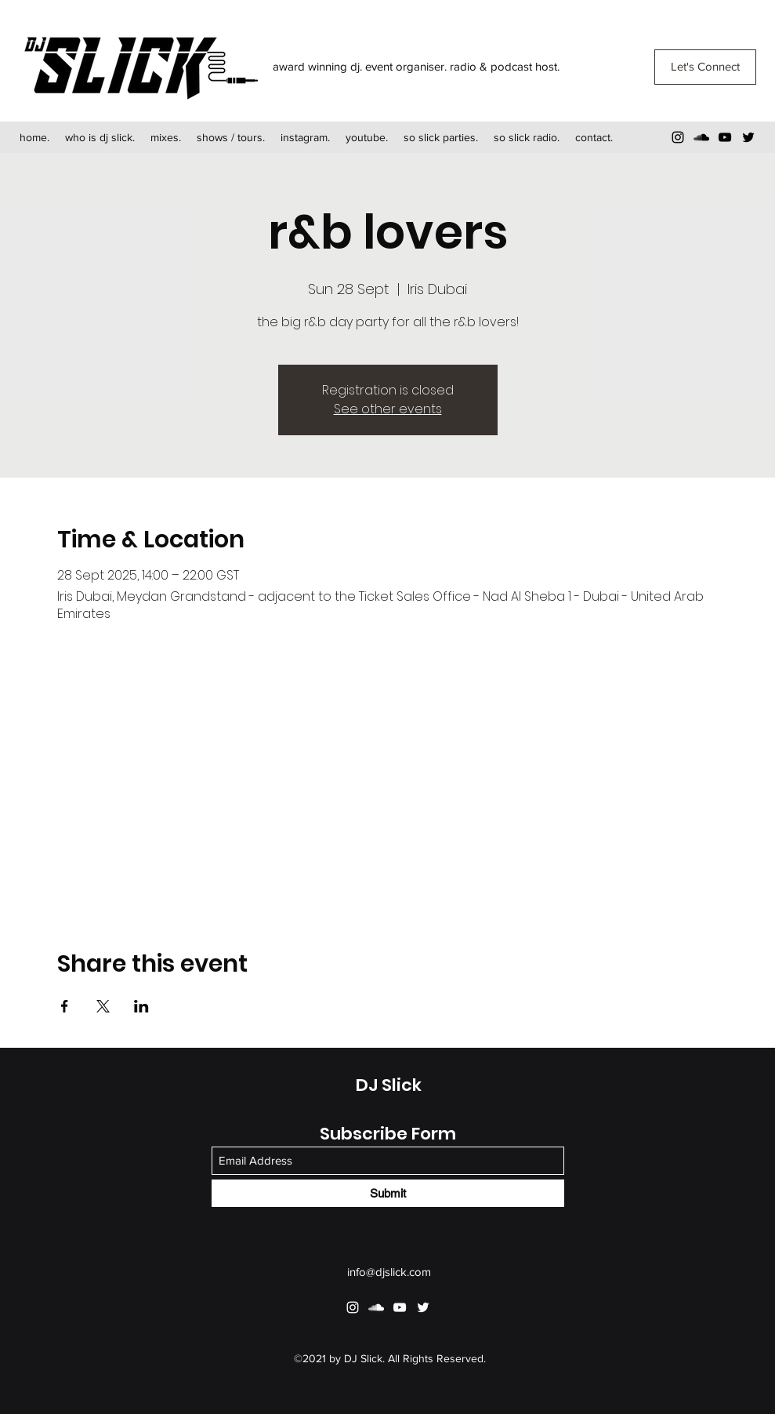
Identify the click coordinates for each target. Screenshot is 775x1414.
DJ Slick (389, 1085)
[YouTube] (725, 137)
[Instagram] (678, 137)
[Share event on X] (103, 1006)
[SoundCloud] (701, 137)
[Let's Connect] (705, 67)
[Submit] (388, 1193)
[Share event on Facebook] (64, 1006)
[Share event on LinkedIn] (141, 1006)
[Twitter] (748, 137)
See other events (388, 409)
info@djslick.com (389, 1271)
